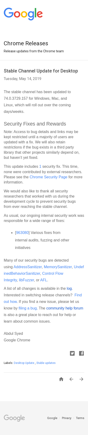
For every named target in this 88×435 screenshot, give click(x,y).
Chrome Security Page (48, 177)
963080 (22, 233)
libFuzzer (26, 280)
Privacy (67, 418)
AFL (43, 280)
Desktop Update (24, 363)
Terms (80, 418)
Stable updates (46, 363)
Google (52, 418)
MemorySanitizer (58, 267)
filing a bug (28, 308)
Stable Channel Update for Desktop (41, 71)
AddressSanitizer (28, 267)
